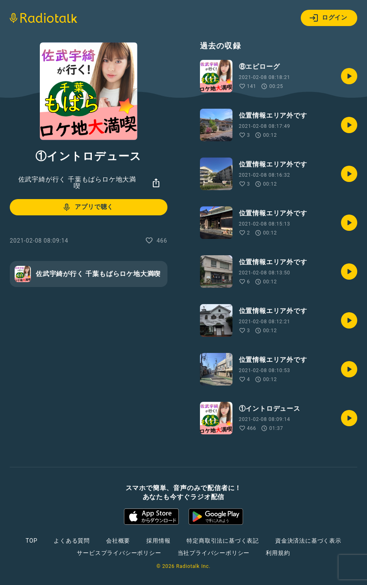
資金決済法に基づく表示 (308, 540)
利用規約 (278, 553)
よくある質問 (72, 540)
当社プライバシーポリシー (214, 553)
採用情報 (158, 540)
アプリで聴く (87, 207)
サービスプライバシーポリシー (119, 553)
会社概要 (118, 540)
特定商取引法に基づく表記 (223, 540)
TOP (31, 540)
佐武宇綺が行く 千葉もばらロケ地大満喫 (77, 182)
